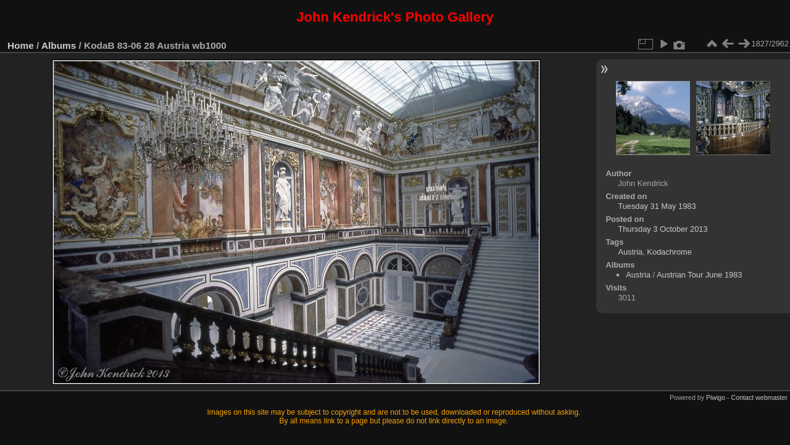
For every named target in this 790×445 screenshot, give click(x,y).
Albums (58, 45)
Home (20, 45)
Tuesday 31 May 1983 (657, 206)
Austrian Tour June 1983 (699, 274)
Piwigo (715, 397)
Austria (630, 251)
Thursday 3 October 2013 (662, 229)
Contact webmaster (759, 397)
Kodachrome (669, 251)
